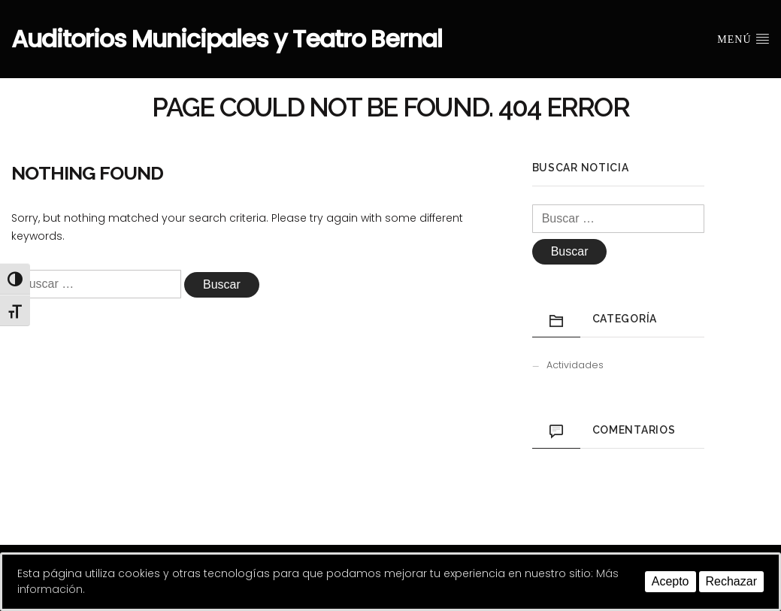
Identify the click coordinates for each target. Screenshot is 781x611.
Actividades (575, 364)
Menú (743, 38)
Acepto (670, 581)
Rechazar (731, 581)
